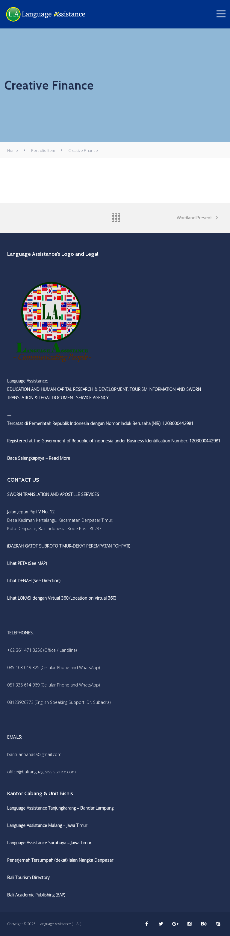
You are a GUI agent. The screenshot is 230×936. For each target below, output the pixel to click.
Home (12, 150)
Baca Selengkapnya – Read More (38, 458)
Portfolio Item (43, 150)
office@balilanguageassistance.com (41, 772)
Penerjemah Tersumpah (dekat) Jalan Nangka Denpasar (60, 860)
